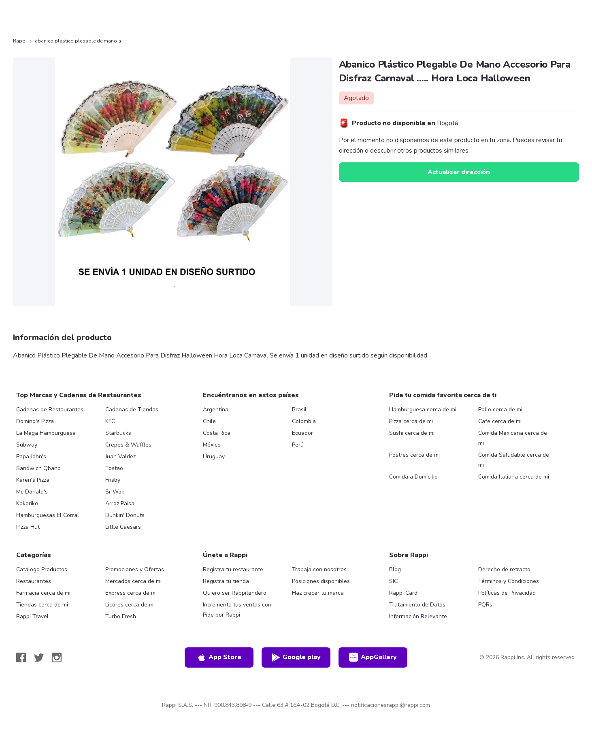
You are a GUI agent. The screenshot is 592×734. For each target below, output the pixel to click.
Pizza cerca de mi (411, 421)
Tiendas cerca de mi (42, 604)
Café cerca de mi (500, 421)
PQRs (485, 604)
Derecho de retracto (504, 569)
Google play (296, 657)
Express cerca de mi (131, 593)
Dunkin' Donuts (125, 515)
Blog (395, 569)
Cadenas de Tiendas (131, 409)
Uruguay (214, 456)
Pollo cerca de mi (500, 409)
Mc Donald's (32, 492)
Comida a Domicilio (413, 477)
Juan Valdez (120, 456)
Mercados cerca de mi (133, 581)
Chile (209, 421)
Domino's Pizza (35, 421)
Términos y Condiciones (508, 581)
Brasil (299, 409)
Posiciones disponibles (321, 581)
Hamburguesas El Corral (47, 515)
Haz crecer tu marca (318, 593)
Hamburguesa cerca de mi (422, 409)
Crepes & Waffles (128, 445)
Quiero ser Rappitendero (234, 593)
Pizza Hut (28, 527)
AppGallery (373, 657)
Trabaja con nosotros (319, 569)
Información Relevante (418, 616)
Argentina (215, 409)
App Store (219, 657)
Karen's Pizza (32, 480)
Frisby (112, 480)
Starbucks (118, 433)
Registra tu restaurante (233, 569)
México (212, 445)
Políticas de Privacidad (507, 593)
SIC (393, 581)
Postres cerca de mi (414, 455)
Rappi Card (403, 593)
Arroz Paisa (119, 503)
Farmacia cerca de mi (43, 593)
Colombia (304, 421)
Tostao (114, 468)
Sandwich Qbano (38, 468)
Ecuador (302, 433)
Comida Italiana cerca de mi (513, 477)
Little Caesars (123, 527)
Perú (298, 445)
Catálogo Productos (41, 569)
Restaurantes (33, 581)
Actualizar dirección (459, 172)
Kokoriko (27, 503)
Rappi (20, 41)
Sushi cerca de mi (411, 433)
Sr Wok (114, 492)
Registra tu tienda (226, 581)
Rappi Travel (32, 616)
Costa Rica (216, 433)
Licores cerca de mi (130, 604)
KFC (110, 421)
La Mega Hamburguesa (46, 433)
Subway (26, 445)
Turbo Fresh (120, 616)
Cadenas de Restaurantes (49, 409)
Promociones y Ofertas (134, 569)
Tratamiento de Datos (417, 604)
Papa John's (31, 456)
